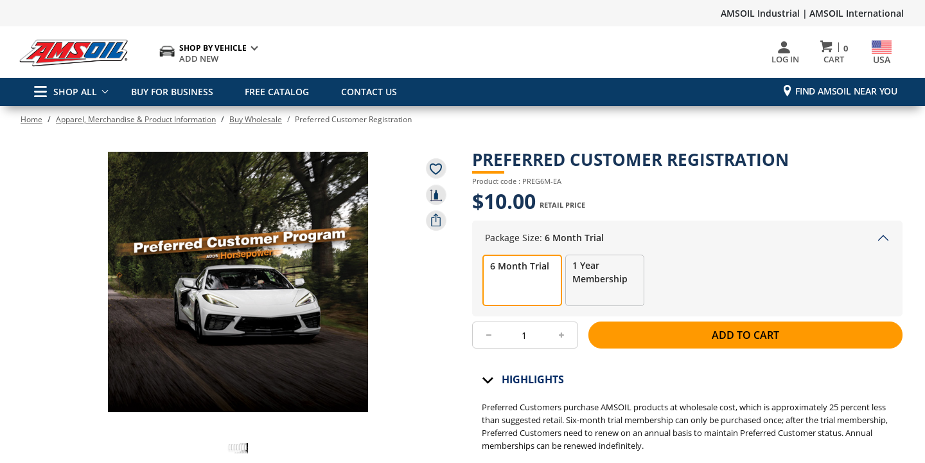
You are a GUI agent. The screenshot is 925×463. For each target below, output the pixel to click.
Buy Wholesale (255, 119)
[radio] (522, 289)
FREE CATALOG (275, 92)
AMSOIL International (856, 13)
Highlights (533, 388)
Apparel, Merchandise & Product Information (136, 119)
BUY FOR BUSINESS (172, 92)
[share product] (436, 220)
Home (31, 119)
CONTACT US (364, 92)
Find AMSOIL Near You (846, 91)
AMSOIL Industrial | (764, 13)
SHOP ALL (65, 92)
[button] (237, 445)
